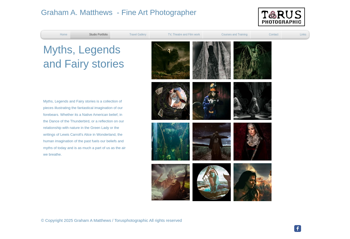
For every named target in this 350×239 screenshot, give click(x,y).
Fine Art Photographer (158, 12)
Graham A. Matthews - (81, 12)
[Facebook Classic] (297, 228)
